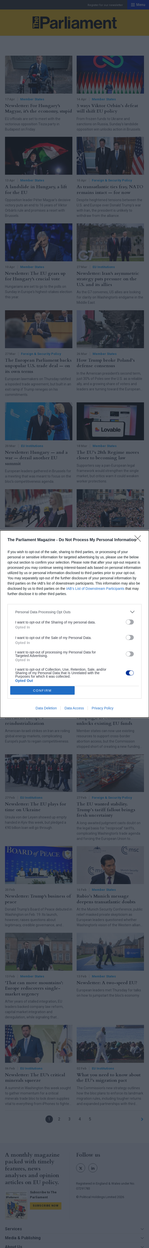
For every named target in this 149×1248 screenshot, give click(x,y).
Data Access (74, 708)
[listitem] (74, 612)
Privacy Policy (102, 708)
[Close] (139, 540)
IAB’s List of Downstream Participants (95, 589)
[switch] (130, 622)
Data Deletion (46, 708)
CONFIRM (42, 690)
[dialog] (74, 624)
